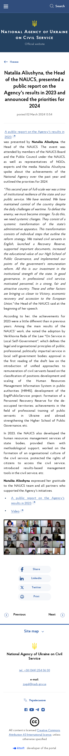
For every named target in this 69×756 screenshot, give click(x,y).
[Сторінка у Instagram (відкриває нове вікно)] (43, 709)
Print (36, 596)
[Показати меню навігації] (5, 6)
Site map (31, 631)
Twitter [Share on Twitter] (36, 587)
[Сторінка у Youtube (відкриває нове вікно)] (31, 709)
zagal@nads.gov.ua (34, 684)
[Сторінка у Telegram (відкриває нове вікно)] (37, 709)
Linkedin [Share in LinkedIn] (36, 578)
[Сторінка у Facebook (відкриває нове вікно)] (26, 709)
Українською (37, 700)
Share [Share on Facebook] (36, 569)
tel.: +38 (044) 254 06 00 (34, 670)
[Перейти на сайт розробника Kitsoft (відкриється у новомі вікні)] (19, 748)
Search (60, 6)
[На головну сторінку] (34, 32)
